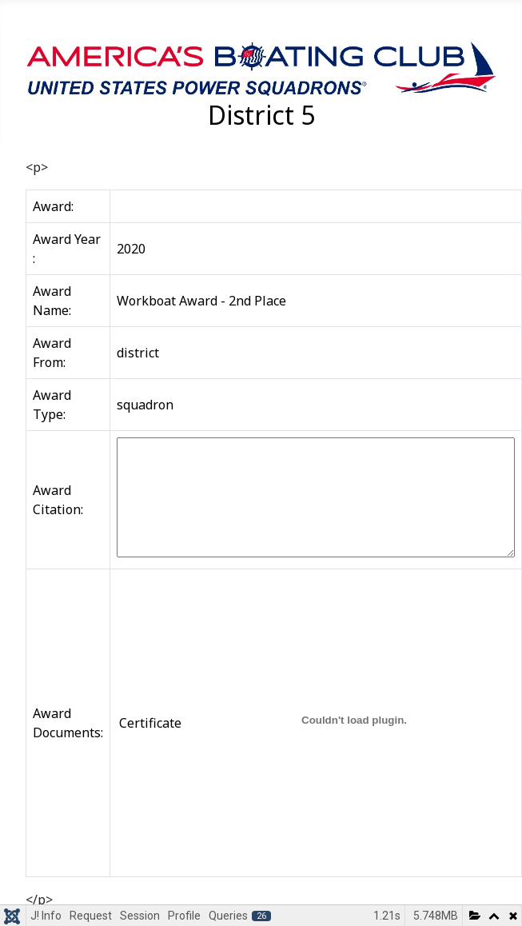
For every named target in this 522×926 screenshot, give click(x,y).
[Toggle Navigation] (17, 18)
